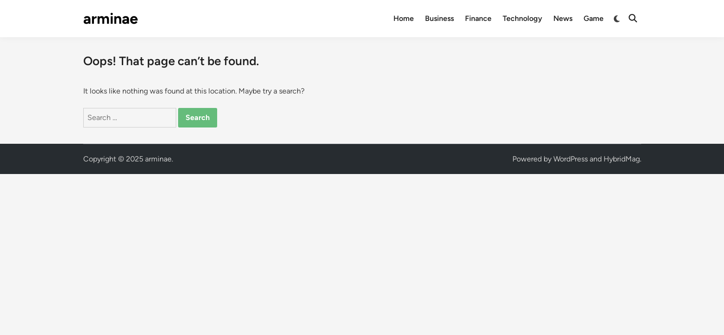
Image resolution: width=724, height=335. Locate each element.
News (562, 18)
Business (439, 18)
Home (403, 18)
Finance (478, 18)
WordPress (570, 158)
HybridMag (622, 158)
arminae (110, 18)
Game (594, 18)
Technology (522, 18)
